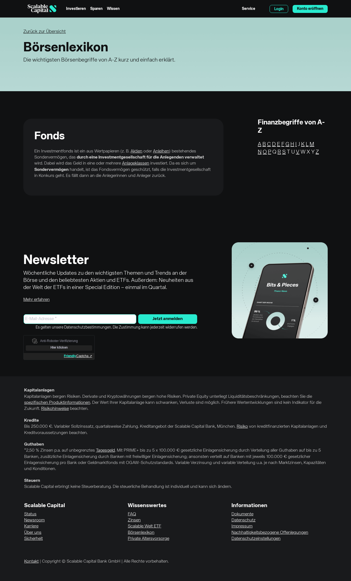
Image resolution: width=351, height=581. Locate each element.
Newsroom (34, 520)
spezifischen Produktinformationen (57, 403)
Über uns (32, 532)
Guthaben (34, 444)
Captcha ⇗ (78, 356)
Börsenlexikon (141, 532)
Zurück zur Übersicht (44, 31)
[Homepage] (42, 8)
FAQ (132, 514)
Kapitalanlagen (39, 390)
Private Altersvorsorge (148, 538)
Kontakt (31, 561)
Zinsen (134, 520)
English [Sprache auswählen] (262, 9)
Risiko (242, 426)
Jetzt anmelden (167, 319)
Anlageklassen (135, 163)
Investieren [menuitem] (76, 9)
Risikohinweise (55, 409)
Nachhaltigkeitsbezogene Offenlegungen (269, 532)
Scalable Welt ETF (144, 526)
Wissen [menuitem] (113, 9)
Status (30, 514)
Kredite (31, 420)
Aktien (136, 151)
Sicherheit (33, 538)
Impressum (242, 526)
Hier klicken (59, 347)
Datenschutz (243, 520)
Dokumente (242, 514)
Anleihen (161, 151)
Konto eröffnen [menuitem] (310, 9)
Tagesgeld (105, 450)
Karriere (31, 526)
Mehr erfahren (36, 300)
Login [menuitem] (279, 9)
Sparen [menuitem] (96, 9)
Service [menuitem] (248, 9)
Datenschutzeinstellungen (256, 538)
